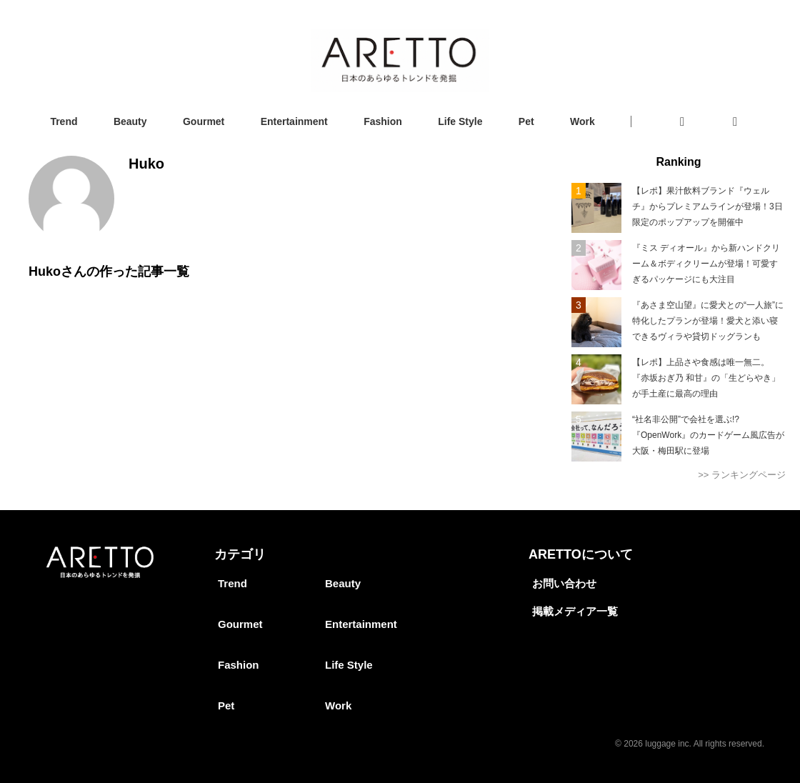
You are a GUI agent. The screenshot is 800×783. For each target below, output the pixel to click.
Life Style (460, 121)
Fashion (383, 121)
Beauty (130, 121)
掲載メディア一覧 (575, 611)
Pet (526, 121)
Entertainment (294, 121)
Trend (63, 121)
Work (582, 121)
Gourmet (203, 121)
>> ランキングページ (742, 474)
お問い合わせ (564, 583)
